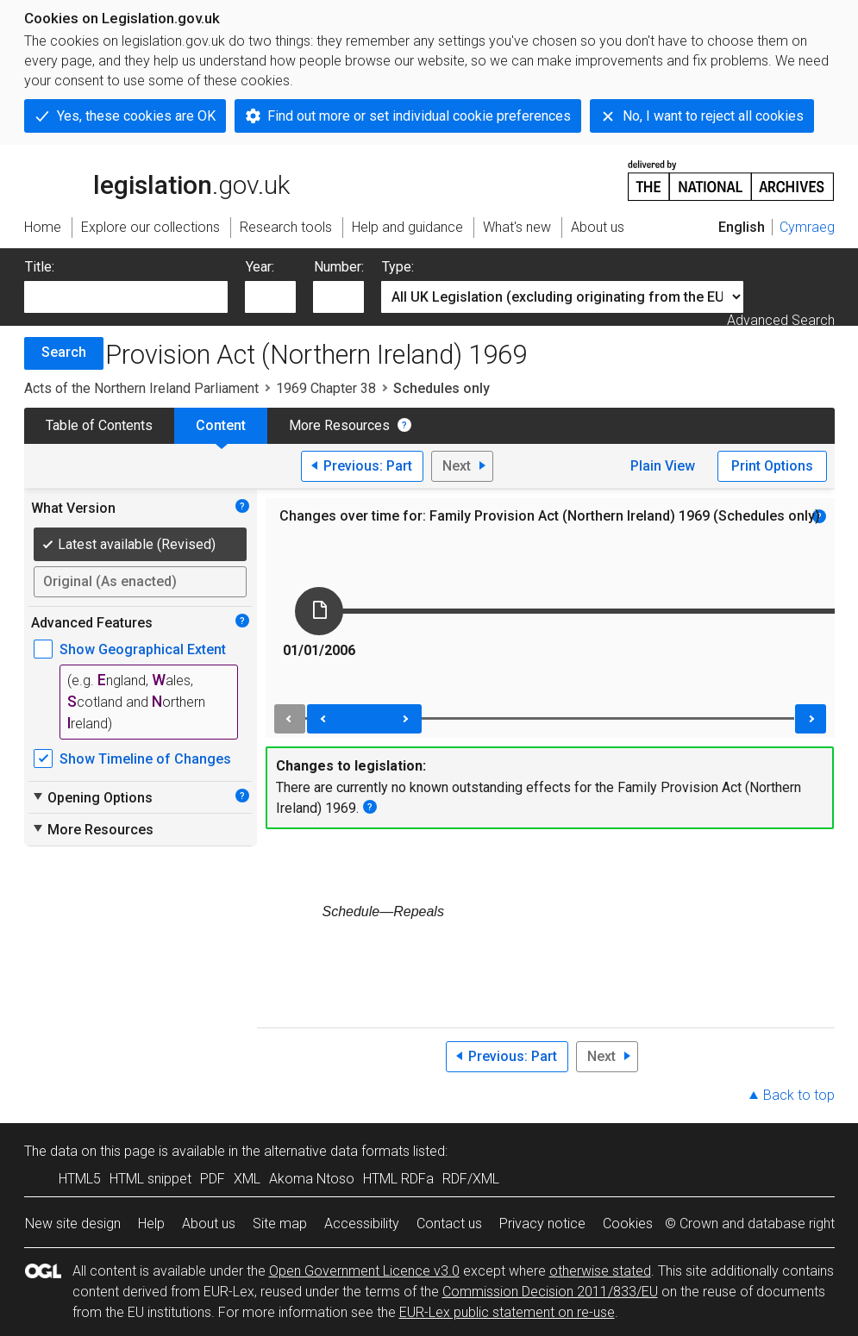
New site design (73, 1223)
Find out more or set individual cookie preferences (419, 116)
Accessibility (361, 1223)
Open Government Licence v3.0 (364, 1271)
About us (208, 1223)
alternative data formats (337, 1151)
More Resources (339, 425)
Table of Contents (99, 425)
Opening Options (92, 797)
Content (221, 425)
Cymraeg (807, 227)
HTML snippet (150, 1179)
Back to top (799, 1095)
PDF (212, 1179)
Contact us (449, 1223)
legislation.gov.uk (157, 179)
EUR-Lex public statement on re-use (507, 1312)
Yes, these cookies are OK (136, 116)
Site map (280, 1223)
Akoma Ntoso (311, 1179)
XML (247, 1179)
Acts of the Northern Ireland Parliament (141, 388)
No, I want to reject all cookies (713, 116)
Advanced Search (781, 320)
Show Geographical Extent (142, 649)
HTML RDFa (398, 1179)
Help (151, 1223)
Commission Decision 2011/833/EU (550, 1291)
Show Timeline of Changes (145, 759)
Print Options (772, 466)
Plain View (662, 466)
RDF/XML (470, 1179)
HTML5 (80, 1179)
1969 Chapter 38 (326, 388)
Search (63, 352)
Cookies (628, 1223)
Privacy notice (542, 1223)
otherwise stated (600, 1271)
